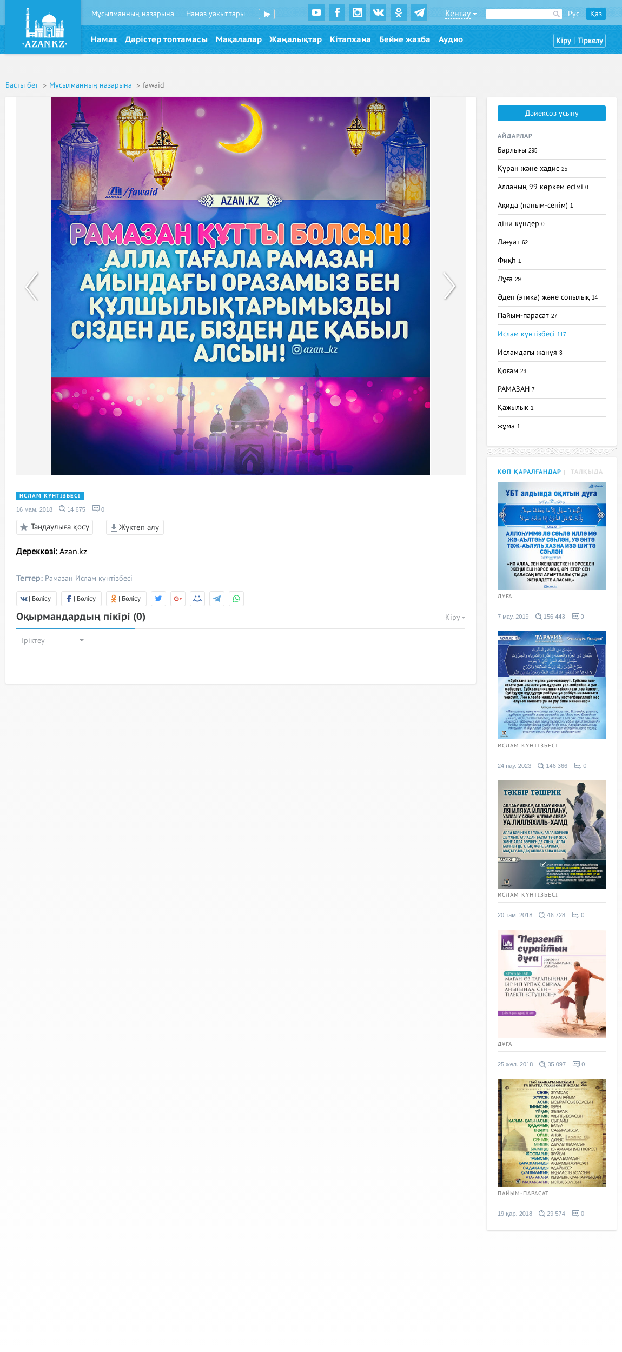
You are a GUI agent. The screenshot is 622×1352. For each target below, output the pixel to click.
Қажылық (516, 407)
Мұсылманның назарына (132, 13)
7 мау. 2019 (513, 616)
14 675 (72, 509)
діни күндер (521, 223)
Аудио (451, 39)
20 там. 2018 (515, 915)
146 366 (552, 766)
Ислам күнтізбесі (50, 496)
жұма (509, 425)
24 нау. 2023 (514, 766)
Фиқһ (509, 260)
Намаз (104, 39)
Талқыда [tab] (587, 471)
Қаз (596, 13)
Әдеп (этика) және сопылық (548, 297)
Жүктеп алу (135, 527)
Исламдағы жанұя (530, 352)
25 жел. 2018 (515, 1064)
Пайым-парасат (527, 315)
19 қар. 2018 (515, 1213)
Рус (573, 13)
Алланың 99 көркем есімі (543, 186)
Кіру (563, 40)
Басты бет (23, 85)
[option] (240, 286)
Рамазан (59, 578)
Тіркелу (590, 40)
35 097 (552, 1064)
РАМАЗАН (516, 389)
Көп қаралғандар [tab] (529, 471)
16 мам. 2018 (34, 509)
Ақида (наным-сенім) (535, 205)
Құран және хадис (532, 168)
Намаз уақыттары (215, 13)
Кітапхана (350, 39)
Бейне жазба (405, 39)
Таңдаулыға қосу (53, 527)
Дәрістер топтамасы (166, 39)
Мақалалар (239, 39)
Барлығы (518, 150)
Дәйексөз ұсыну (552, 113)
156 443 (550, 616)
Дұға (509, 278)
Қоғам (512, 370)
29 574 (552, 1213)
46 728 (552, 915)
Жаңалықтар (295, 39)
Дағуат (513, 242)
